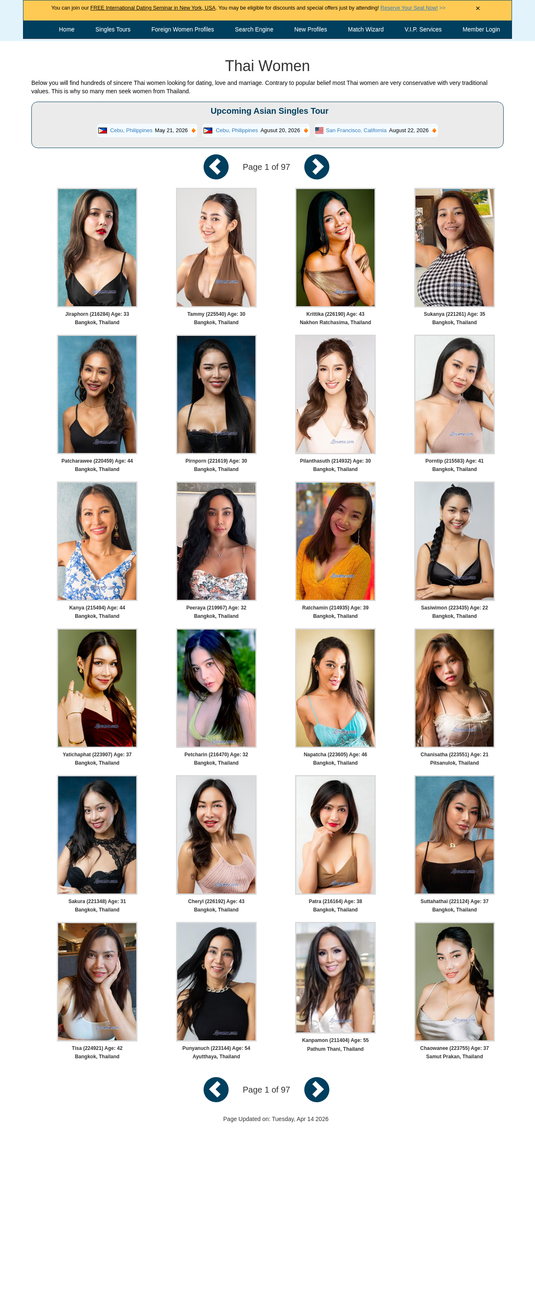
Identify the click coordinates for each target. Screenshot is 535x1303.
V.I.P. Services (423, 29)
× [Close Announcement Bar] (478, 9)
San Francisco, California (356, 130)
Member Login (481, 29)
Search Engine (254, 29)
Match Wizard (366, 29)
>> (412, 8)
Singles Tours (112, 29)
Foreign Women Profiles (182, 29)
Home (66, 29)
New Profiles (310, 29)
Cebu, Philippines (131, 130)
